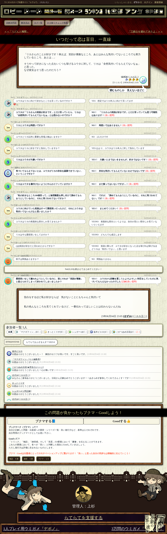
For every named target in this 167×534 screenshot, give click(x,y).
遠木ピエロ (19, 167)
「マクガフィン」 (22, 97)
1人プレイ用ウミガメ (31, 529)
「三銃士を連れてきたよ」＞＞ (145, 31)
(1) (97, 148)
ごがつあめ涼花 (22, 256)
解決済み (25, 23)
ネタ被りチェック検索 (57, 23)
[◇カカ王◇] (133, 77)
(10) (17, 246)
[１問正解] (26, 391)
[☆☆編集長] (35, 359)
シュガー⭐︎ (19, 133)
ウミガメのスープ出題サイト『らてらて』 (21, 2)
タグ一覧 (38, 23)
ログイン (148, 2)
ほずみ (124, 77)
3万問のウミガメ (138, 529)
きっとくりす (20, 122)
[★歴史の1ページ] (35, 367)
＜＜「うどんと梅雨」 (16, 31)
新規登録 (158, 2)
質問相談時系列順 (12, 342)
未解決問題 (11, 23)
